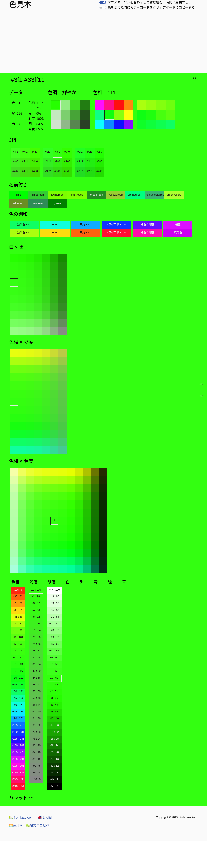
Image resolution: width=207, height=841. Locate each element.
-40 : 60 (36, 670)
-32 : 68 (36, 657)
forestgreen (96, 194)
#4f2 (15, 151)
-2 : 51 (54, 691)
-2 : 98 (36, 596)
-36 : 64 (36, 664)
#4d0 (35, 171)
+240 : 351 (18, 786)
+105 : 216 (18, 725)
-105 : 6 (17, 589)
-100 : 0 (36, 779)
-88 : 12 (36, 759)
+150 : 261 (18, 745)
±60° (55, 224)
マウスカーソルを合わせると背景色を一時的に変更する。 (150, 2)
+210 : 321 (18, 772)
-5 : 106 (17, 643)
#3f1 (57, 151)
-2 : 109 (17, 650)
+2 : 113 (18, 664)
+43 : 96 (54, 596)
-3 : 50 (54, 697)
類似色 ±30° (24, 224)
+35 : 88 (54, 610)
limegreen (38, 194)
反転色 (178, 232)
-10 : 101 (18, 637)
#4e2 (15, 161)
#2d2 (80, 171)
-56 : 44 (36, 704)
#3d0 (67, 171)
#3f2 (47, 151)
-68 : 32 (36, 725)
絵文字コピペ (37, 825)
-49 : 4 (54, 779)
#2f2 (80, 151)
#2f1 (89, 151)
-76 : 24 (36, 738)
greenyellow (174, 194)
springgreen (135, 194)
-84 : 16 (36, 752)
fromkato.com (21, 817)
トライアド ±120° (116, 224)
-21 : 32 (54, 731)
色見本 (16, 825)
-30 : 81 (17, 623)
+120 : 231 (18, 731)
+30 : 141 (18, 691)
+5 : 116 (18, 670)
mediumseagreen (154, 194)
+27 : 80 (54, 623)
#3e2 (48, 161)
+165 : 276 (18, 752)
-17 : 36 (54, 725)
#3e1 (57, 161)
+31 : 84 (54, 616)
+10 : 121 (18, 677)
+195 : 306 (18, 765)
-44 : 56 (36, 677)
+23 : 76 (54, 630)
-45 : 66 (17, 616)
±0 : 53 (54, 677)
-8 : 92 (36, 616)
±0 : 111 (18, 657)
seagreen (38, 203)
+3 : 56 (54, 664)
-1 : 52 (54, 684)
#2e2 (80, 161)
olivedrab (18, 203)
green (57, 203)
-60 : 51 (17, 610)
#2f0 (99, 151)
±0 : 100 (36, 589)
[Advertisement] (104, 42)
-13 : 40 (54, 718)
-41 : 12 (54, 765)
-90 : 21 (17, 596)
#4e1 (25, 161)
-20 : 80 (36, 637)
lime (18, 194)
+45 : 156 (18, 697)
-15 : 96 (17, 630)
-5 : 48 (54, 704)
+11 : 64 (54, 650)
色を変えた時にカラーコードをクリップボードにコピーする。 (153, 7)
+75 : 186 (18, 711)
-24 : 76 (36, 643)
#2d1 (90, 171)
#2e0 (99, 161)
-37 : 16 (54, 759)
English (45, 817)
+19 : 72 (54, 637)
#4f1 (25, 151)
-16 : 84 (36, 630)
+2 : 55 (54, 670)
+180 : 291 (18, 759)
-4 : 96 (36, 610)
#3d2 (48, 171)
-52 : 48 (36, 697)
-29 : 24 (54, 745)
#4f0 (34, 151)
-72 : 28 (36, 731)
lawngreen (57, 194)
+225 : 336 (18, 779)
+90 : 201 (18, 718)
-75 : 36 (17, 603)
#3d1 (57, 171)
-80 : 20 (36, 745)
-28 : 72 (36, 650)
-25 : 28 (54, 738)
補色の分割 (147, 224)
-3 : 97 (36, 603)
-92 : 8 (36, 765)
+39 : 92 (54, 603)
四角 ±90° (85, 224)
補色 (178, 224)
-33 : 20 (54, 752)
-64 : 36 (36, 718)
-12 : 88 (36, 623)
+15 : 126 (18, 684)
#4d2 (15, 171)
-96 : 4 (36, 772)
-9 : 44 (54, 711)
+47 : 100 (54, 589)
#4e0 (35, 161)
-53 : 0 (54, 786)
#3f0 (67, 151)
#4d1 (25, 171)
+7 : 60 (54, 657)
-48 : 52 (36, 684)
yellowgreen (115, 194)
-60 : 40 (36, 711)
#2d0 (99, 171)
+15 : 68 (54, 643)
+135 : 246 (18, 738)
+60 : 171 (18, 704)
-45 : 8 (54, 772)
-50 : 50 (36, 691)
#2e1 (90, 161)
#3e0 (67, 161)
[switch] (102, 2)
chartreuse (77, 194)
